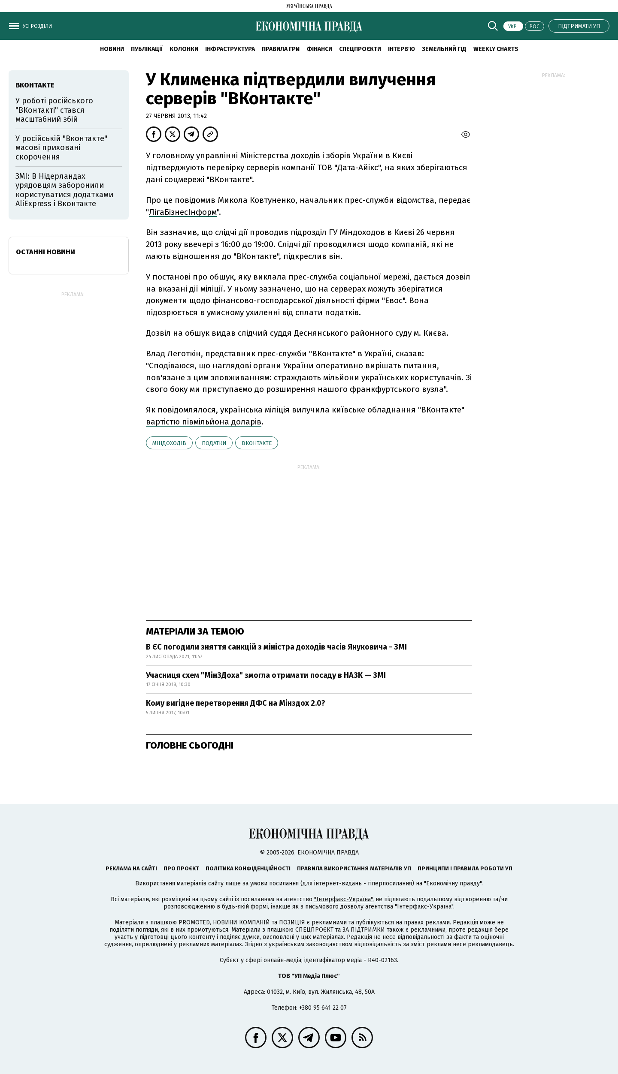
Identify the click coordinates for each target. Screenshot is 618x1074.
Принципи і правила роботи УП (465, 868)
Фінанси (319, 49)
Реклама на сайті (131, 868)
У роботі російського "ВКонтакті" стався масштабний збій (54, 110)
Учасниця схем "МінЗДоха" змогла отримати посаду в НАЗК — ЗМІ (266, 675)
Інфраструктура (230, 49)
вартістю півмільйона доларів (203, 422)
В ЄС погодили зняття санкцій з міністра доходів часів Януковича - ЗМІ (276, 647)
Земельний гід (444, 49)
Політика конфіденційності (248, 868)
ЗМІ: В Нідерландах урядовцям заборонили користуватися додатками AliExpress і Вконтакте (64, 190)
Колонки (184, 49)
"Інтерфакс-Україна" (343, 899)
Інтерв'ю (401, 49)
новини (112, 49)
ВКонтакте (257, 443)
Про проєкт (181, 868)
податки (214, 443)
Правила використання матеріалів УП (354, 868)
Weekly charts (495, 49)
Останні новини (45, 252)
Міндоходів (169, 443)
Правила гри (281, 49)
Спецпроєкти (360, 49)
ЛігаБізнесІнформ (183, 212)
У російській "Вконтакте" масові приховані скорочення (61, 148)
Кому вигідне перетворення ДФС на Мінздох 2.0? (235, 703)
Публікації (147, 49)
